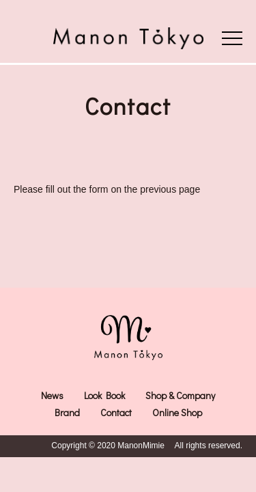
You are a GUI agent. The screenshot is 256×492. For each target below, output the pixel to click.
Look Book (104, 395)
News (52, 395)
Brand (67, 412)
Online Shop (177, 412)
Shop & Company (180, 395)
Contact (116, 412)
